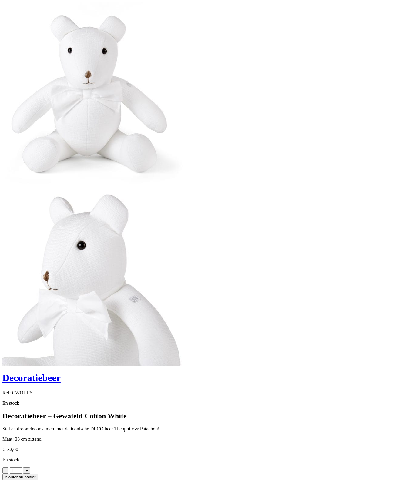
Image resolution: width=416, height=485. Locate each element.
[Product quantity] (16, 470)
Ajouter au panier (20, 477)
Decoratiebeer (31, 377)
